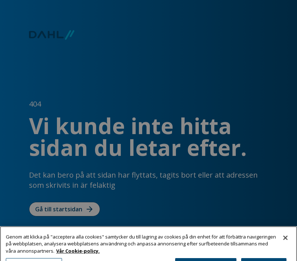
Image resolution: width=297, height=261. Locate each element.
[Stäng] (285, 240)
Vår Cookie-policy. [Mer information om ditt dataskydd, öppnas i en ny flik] (78, 253)
